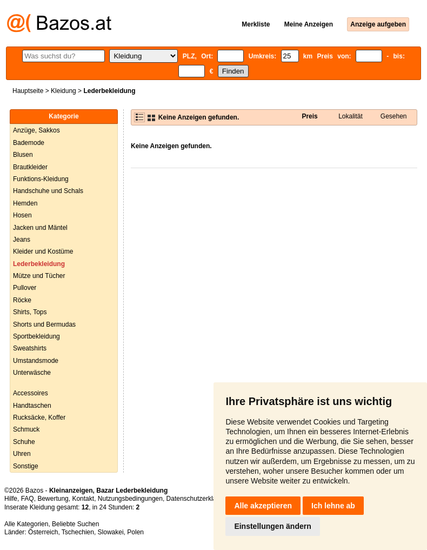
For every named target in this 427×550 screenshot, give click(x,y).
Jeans (21, 239)
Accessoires (30, 393)
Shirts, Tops (29, 312)
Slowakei (111, 532)
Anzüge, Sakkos (36, 130)
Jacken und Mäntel (40, 227)
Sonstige (25, 466)
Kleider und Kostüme (43, 251)
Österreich (43, 532)
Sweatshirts (29, 348)
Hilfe (10, 498)
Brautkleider (30, 167)
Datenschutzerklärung (198, 498)
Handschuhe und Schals (48, 191)
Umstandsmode (35, 361)
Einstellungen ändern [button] (272, 526)
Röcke (22, 300)
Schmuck (26, 429)
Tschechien (78, 532)
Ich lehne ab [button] (333, 505)
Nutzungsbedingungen (130, 498)
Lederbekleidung (39, 264)
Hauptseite (27, 91)
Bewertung (52, 498)
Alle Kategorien (26, 524)
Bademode (28, 143)
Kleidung (63, 91)
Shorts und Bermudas (44, 324)
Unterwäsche (32, 372)
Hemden (25, 203)
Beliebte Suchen (75, 524)
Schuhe (24, 442)
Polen (135, 532)
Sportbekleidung (36, 336)
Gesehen (394, 116)
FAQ (27, 498)
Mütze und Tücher (39, 276)
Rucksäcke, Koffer (39, 417)
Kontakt (83, 498)
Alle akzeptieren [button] (263, 505)
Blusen (23, 154)
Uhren (22, 454)
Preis (309, 116)
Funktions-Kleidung (41, 179)
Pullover (24, 287)
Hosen (22, 215)
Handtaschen (32, 405)
